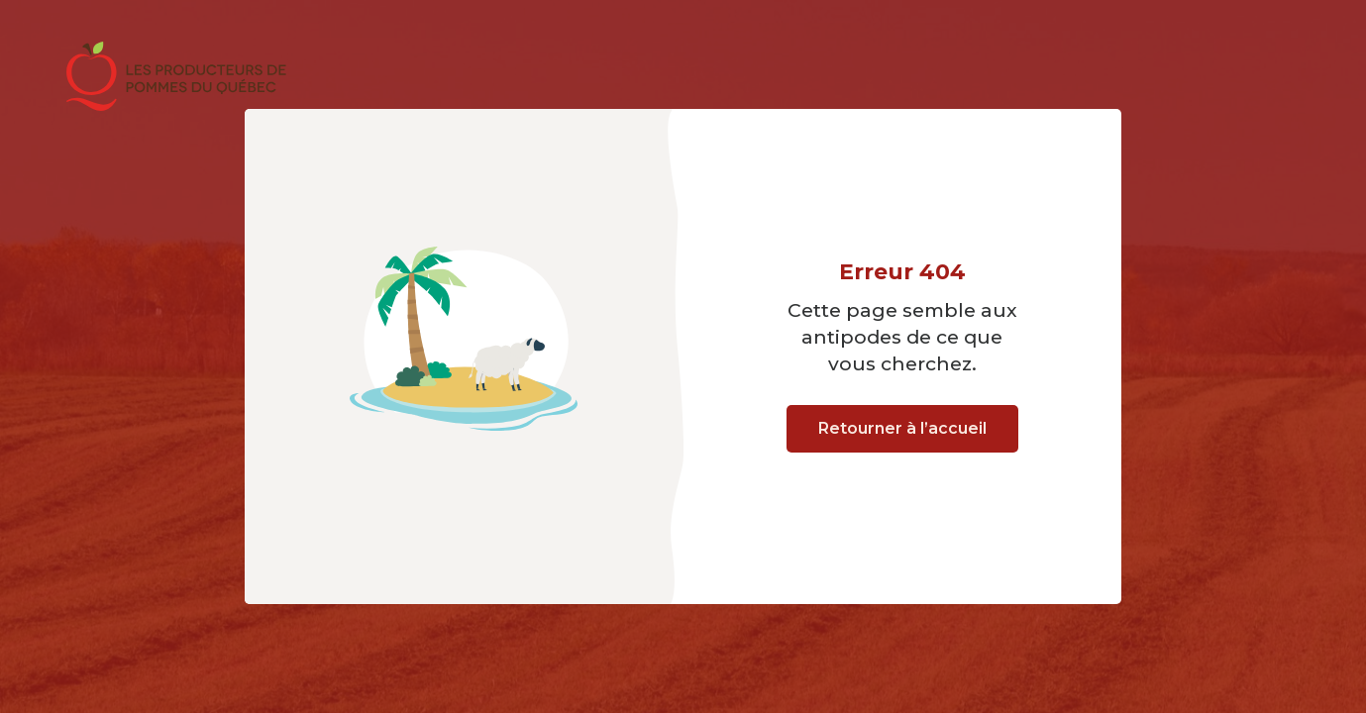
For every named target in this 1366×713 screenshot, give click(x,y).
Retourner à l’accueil (902, 428)
